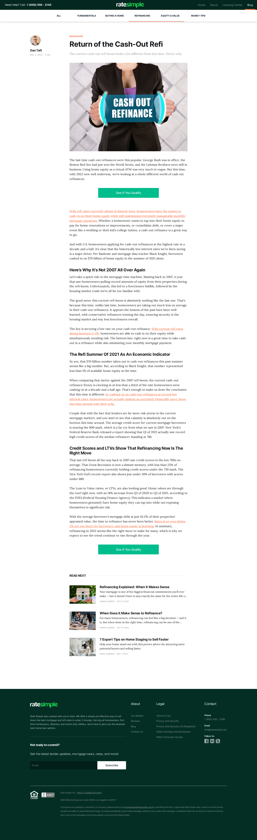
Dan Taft (36, 50)
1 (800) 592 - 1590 (214, 719)
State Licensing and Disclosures (173, 731)
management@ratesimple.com (138, 807)
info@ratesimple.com (215, 729)
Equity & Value (170, 15)
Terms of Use (163, 715)
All (59, 15)
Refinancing (142, 15)
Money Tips (198, 15)
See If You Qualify (128, 193)
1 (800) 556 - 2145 (38, 4)
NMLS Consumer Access (169, 737)
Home (201, 5)
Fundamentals (86, 15)
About (214, 5)
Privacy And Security (167, 721)
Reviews (135, 721)
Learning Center (232, 5)
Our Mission (137, 715)
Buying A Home (114, 15)
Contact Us (137, 731)
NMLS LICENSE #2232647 (89, 792)
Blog (250, 5)
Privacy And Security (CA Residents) (175, 726)
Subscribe (111, 765)
